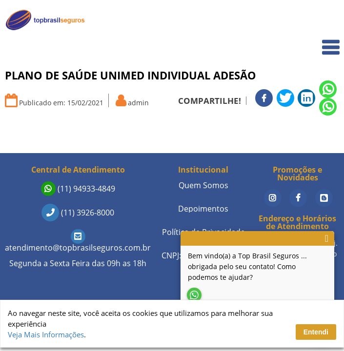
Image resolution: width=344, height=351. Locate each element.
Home (323, 20)
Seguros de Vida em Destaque (283, 141)
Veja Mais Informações (46, 334)
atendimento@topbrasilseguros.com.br (78, 242)
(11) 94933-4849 (78, 188)
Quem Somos (310, 41)
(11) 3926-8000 (77, 212)
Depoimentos (203, 209)
